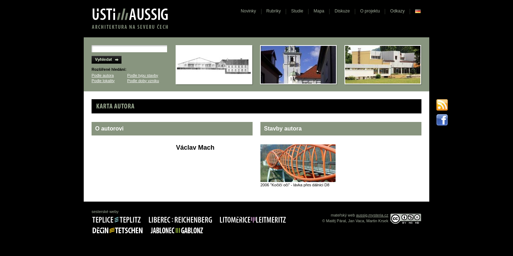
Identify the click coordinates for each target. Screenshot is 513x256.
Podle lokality (103, 81)
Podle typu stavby (142, 75)
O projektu (370, 11)
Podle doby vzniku (143, 81)
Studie (297, 11)
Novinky (248, 11)
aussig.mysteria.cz (372, 215)
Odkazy (397, 11)
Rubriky (273, 11)
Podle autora (103, 75)
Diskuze (342, 11)
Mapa (319, 11)
